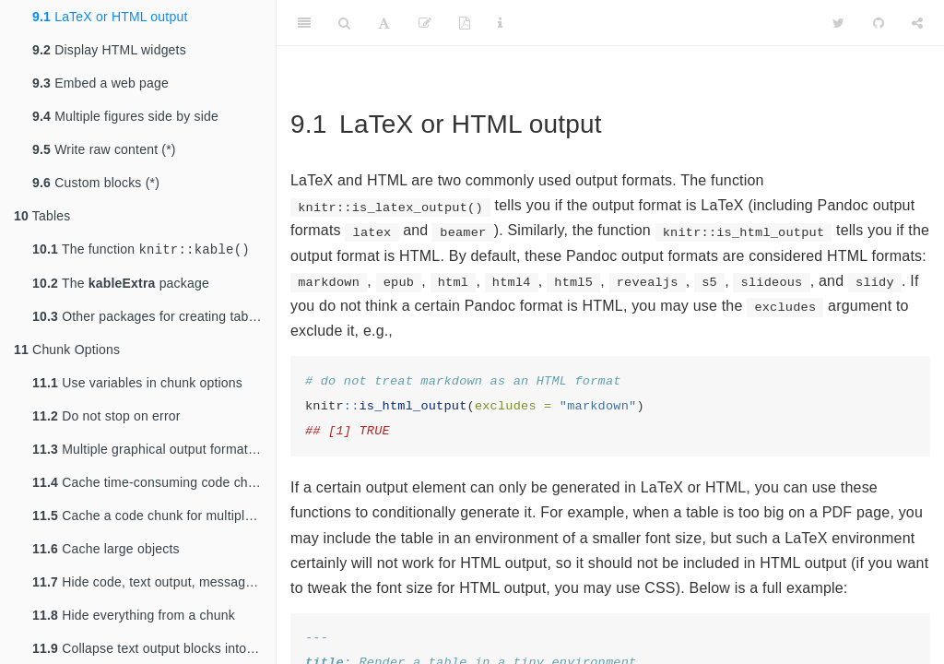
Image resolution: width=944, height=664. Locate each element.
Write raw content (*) (104, 149)
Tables (42, 215)
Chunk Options (67, 351)
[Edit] (425, 23)
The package (120, 285)
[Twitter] (838, 23)
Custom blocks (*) (95, 182)
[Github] (878, 23)
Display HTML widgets (109, 49)
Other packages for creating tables (149, 318)
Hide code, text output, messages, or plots (154, 583)
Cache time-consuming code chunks (154, 484)
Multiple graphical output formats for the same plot (154, 451)
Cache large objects (106, 550)
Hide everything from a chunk (133, 617)
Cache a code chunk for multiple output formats (154, 517)
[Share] (917, 23)
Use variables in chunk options (137, 384)
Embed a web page (100, 83)
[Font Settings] (384, 23)
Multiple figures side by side (125, 116)
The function (141, 250)
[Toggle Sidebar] (304, 23)
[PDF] (464, 23)
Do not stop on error (106, 417)
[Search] (344, 23)
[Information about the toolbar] (500, 23)
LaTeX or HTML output (109, 16)
